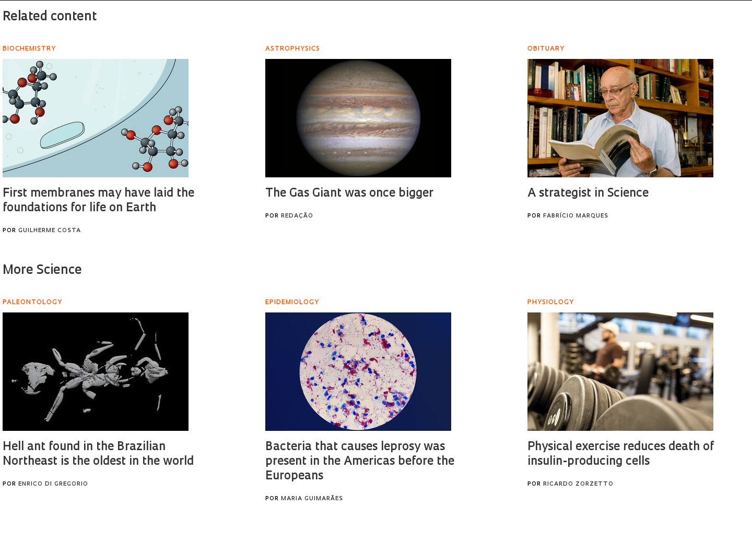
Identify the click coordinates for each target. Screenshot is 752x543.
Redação (297, 216)
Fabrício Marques (575, 216)
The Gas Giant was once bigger (349, 194)
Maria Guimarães (312, 499)
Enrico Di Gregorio (53, 484)
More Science (42, 270)
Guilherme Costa (49, 231)
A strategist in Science (588, 194)
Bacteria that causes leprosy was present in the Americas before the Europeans (359, 461)
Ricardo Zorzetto (578, 484)
